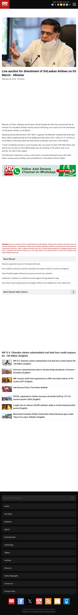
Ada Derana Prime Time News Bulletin (30, 387)
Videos (7, 553)
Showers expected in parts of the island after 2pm (21, 264)
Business (7, 522)
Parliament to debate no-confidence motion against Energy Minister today (30, 278)
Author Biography (11, 576)
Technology (8, 545)
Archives (7, 560)
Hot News (8, 514)
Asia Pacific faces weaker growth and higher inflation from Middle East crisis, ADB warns (36, 283)
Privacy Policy (9, 591)
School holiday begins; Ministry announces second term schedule (27, 273)
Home (6, 506)
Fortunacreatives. (50, 612)
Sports (7, 529)
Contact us (8, 584)
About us (7, 568)
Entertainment (10, 537)
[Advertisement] (37, 103)
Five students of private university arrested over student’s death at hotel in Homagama (35, 269)
